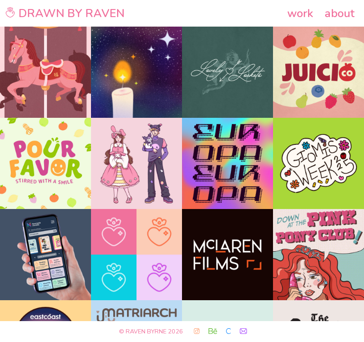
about (340, 13)
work (300, 13)
